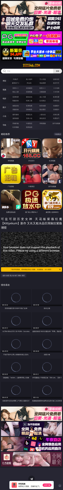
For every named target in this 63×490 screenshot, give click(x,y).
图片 (4, 107)
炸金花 (29, 83)
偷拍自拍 (29, 97)
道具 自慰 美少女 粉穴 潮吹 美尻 (14, 275)
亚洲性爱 (16, 97)
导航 (4, 125)
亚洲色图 (29, 106)
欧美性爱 (56, 97)
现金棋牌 (43, 83)
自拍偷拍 (29, 88)
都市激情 (16, 114)
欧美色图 (43, 106)
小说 (4, 116)
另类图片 (56, 109)
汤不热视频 (56, 123)
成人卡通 (43, 97)
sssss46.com (31, 65)
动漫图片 (56, 106)
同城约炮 (16, 123)
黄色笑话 (43, 118)
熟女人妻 (16, 92)
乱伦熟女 (43, 101)
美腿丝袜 (16, 109)
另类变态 (56, 101)
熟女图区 (43, 109)
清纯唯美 (29, 109)
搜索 (57, 71)
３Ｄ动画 (56, 88)
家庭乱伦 (29, 114)
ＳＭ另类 (56, 92)
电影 (4, 98)
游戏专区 (56, 79)
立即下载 (47, 485)
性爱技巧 (56, 118)
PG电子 (15, 79)
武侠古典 (56, 114)
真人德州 (29, 79)
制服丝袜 (16, 101)
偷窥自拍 (16, 106)
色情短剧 (29, 127)
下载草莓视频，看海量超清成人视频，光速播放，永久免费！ (36, 269)
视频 (4, 89)
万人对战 (43, 79)
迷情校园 (16, 118)
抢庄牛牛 (56, 83)
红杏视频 (16, 127)
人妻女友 (43, 114)
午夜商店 (29, 123)
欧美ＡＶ (43, 88)
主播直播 (43, 92)
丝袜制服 (29, 92)
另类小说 (29, 118)
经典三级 (29, 101)
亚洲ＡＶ (16, 88)
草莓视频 (43, 123)
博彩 (4, 81)
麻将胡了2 (15, 83)
